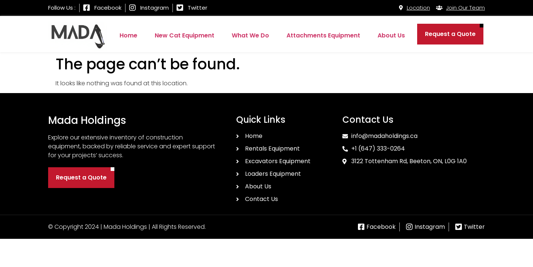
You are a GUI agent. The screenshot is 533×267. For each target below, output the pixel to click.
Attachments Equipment (323, 35)
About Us (391, 35)
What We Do (250, 35)
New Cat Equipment (184, 35)
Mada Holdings (87, 120)
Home (128, 35)
